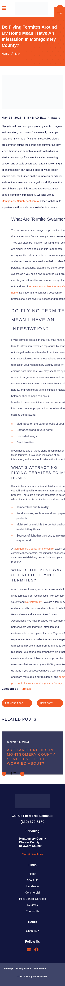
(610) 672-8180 (32, 822)
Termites (25, 688)
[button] (4, 774)
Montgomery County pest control (20, 200)
